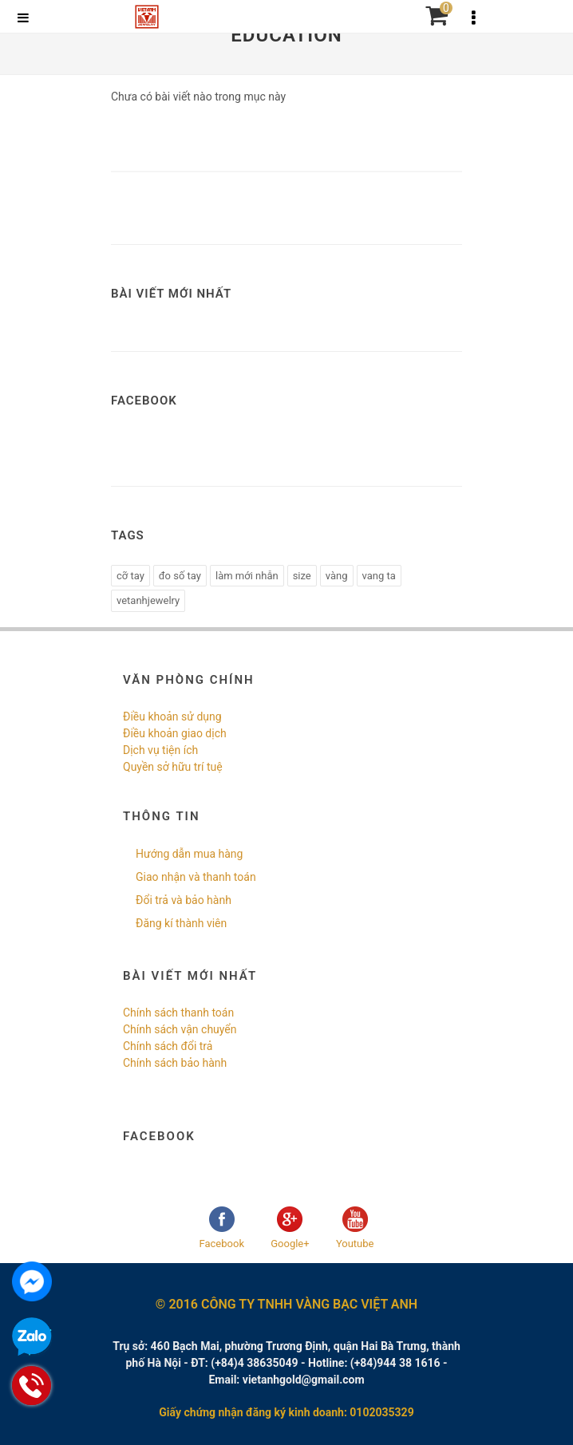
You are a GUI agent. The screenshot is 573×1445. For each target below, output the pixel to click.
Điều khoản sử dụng (172, 716)
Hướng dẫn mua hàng (189, 853)
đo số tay (180, 576)
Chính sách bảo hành (175, 1062)
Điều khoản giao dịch (175, 733)
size (302, 576)
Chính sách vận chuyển (180, 1029)
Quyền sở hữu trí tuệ (173, 766)
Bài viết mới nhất (171, 293)
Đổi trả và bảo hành (183, 900)
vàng (337, 576)
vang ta (379, 576)
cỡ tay (130, 576)
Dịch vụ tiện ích (160, 750)
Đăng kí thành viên (181, 923)
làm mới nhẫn (247, 576)
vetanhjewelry (148, 600)
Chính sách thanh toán (178, 1012)
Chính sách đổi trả (167, 1046)
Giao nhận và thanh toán (196, 877)
